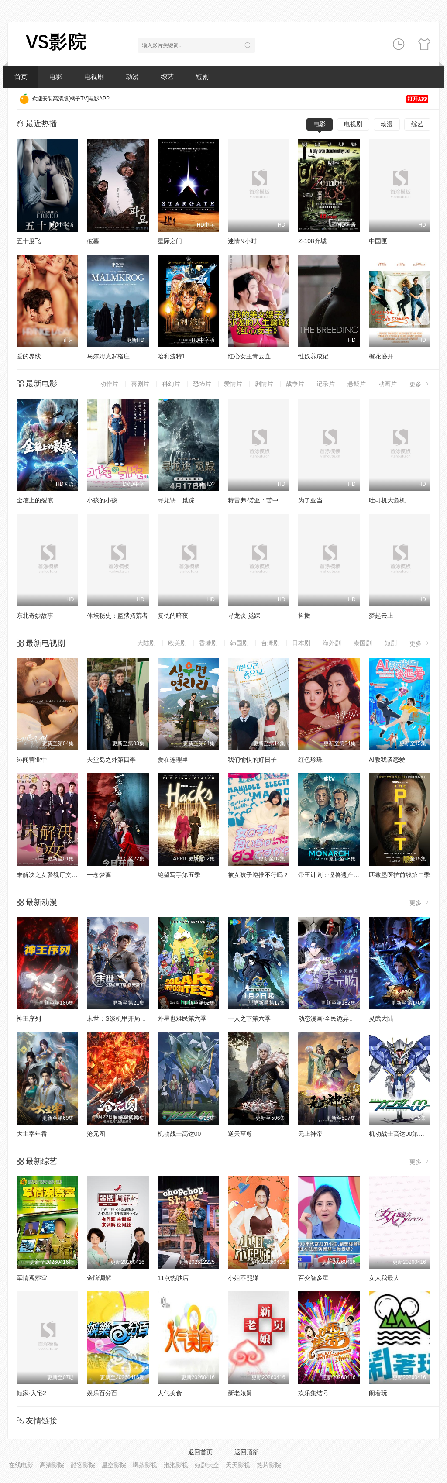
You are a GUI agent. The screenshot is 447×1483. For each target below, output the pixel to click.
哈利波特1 (172, 356)
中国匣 (378, 240)
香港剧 (208, 643)
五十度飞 (29, 240)
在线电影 (21, 1465)
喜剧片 (140, 383)
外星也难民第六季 (182, 1018)
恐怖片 (202, 383)
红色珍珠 (310, 759)
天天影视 (238, 1465)
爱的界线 (29, 356)
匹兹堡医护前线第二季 (399, 874)
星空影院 (114, 1465)
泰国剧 (363, 643)
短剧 (202, 76)
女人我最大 (384, 1277)
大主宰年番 (32, 1133)
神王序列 (29, 1018)
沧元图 (96, 1133)
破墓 (93, 240)
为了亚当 (310, 500)
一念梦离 (99, 874)
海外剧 (332, 643)
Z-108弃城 (312, 240)
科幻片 (171, 383)
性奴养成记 (313, 356)
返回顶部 (246, 1452)
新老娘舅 (240, 1393)
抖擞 (304, 615)
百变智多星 (313, 1277)
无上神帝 (310, 1133)
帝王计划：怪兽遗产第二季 (334, 874)
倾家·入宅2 (31, 1393)
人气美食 (170, 1393)
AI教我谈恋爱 (387, 759)
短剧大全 (207, 1465)
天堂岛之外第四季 (111, 759)
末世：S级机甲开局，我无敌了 (128, 1018)
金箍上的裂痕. (36, 500)
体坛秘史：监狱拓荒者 (117, 615)
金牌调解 (99, 1277)
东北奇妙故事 (35, 615)
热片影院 (269, 1465)
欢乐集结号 (313, 1393)
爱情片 (233, 383)
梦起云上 (381, 615)
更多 (419, 384)
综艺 (167, 76)
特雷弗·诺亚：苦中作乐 (259, 500)
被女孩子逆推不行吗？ (258, 874)
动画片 (387, 383)
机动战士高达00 (179, 1133)
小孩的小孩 (102, 500)
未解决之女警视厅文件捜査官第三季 (65, 874)
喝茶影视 (145, 1465)
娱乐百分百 (102, 1393)
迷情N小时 (242, 240)
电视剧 (94, 76)
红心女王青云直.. (251, 356)
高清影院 (52, 1465)
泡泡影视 (176, 1465)
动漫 (132, 76)
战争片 (295, 383)
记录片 (325, 383)
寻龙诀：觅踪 (176, 500)
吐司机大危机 (387, 500)
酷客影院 (83, 1465)
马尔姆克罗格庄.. (110, 356)
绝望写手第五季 (179, 874)
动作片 (109, 383)
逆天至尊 (240, 1133)
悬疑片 (356, 383)
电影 (55, 76)
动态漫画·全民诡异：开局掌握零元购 (348, 1018)
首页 (21, 76)
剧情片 (264, 383)
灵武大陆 (381, 1018)
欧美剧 (177, 643)
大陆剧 (146, 643)
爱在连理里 (173, 759)
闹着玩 (378, 1393)
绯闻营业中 (32, 759)
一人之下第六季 (249, 1018)
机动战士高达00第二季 (400, 1133)
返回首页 (200, 1452)
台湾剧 (270, 643)
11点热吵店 (173, 1277)
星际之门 (170, 240)
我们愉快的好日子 (252, 759)
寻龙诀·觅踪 (244, 615)
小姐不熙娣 (243, 1277)
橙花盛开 (381, 356)
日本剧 (301, 643)
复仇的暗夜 (173, 615)
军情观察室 (32, 1277)
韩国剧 (239, 643)
